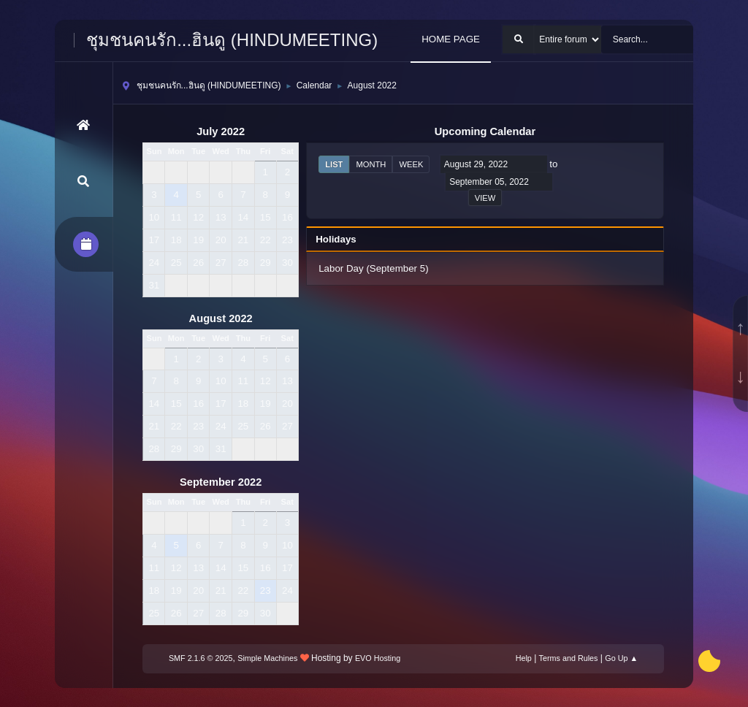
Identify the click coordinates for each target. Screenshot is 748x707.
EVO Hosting (377, 658)
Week (411, 164)
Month (371, 164)
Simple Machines (267, 658)
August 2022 (221, 318)
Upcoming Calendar (485, 131)
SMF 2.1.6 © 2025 (201, 658)
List (334, 164)
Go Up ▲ (621, 658)
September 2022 (221, 482)
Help (524, 658)
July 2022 (220, 131)
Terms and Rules (568, 658)
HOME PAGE (450, 39)
